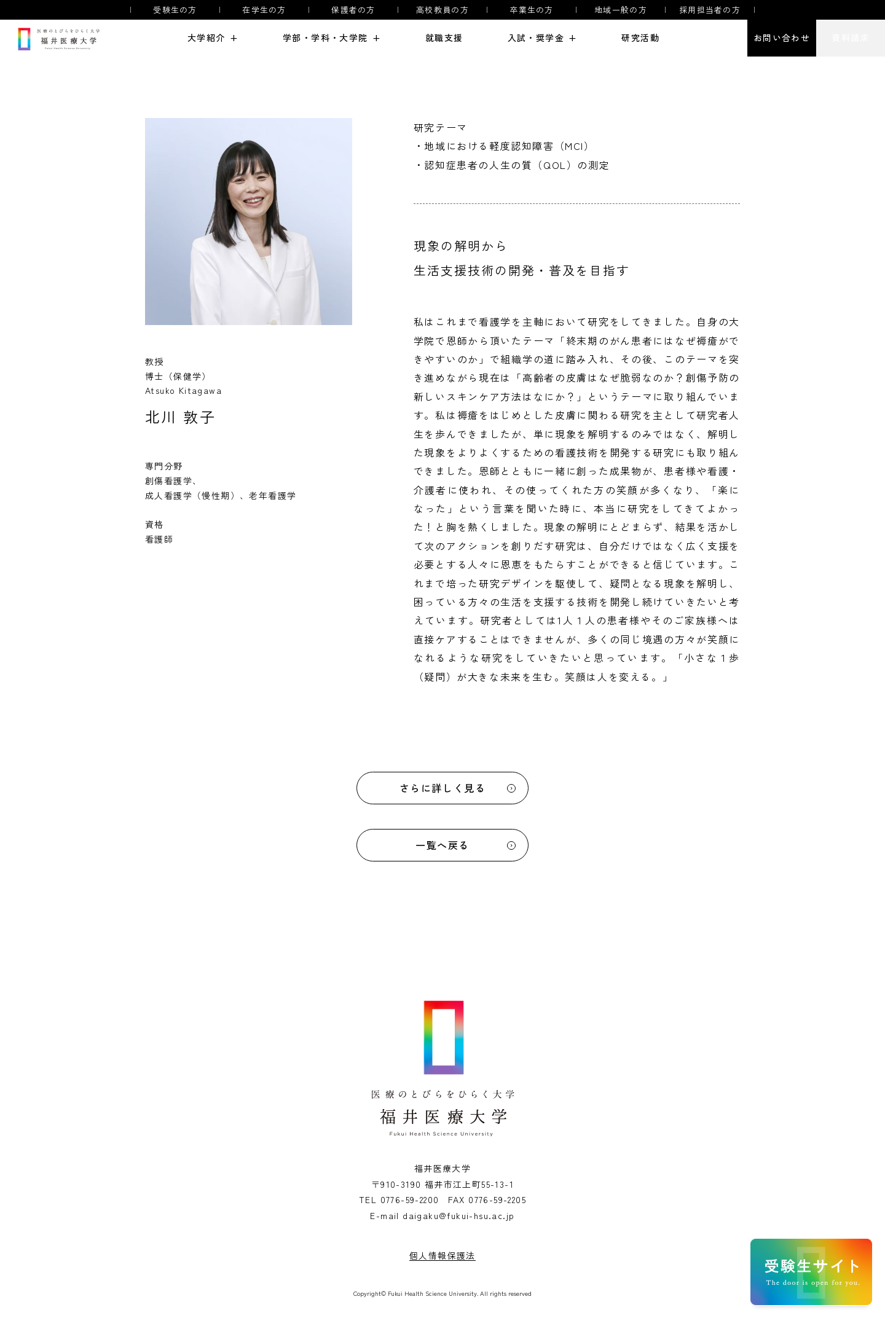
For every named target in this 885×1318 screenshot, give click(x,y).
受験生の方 (175, 10)
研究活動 (640, 38)
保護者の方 (353, 10)
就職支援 (444, 38)
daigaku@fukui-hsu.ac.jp (458, 1215)
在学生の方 (264, 10)
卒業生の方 (531, 10)
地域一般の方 (620, 10)
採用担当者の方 (710, 10)
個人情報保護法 (442, 1255)
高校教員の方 (442, 10)
